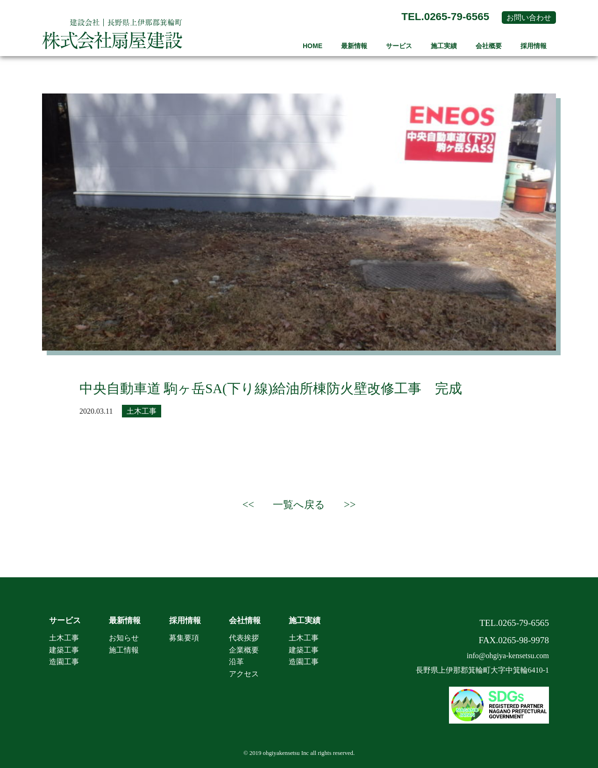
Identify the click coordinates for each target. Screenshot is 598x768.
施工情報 (124, 650)
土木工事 (142, 411)
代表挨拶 (244, 638)
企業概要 (244, 650)
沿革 (236, 662)
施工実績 (444, 46)
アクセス (244, 674)
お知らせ (124, 638)
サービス (399, 46)
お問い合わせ (528, 18)
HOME (312, 46)
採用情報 (533, 46)
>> (350, 504)
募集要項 (184, 638)
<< (248, 504)
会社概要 (489, 46)
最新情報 (354, 46)
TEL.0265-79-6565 (445, 16)
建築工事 (64, 650)
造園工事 (64, 662)
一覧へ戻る (299, 504)
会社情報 (245, 620)
